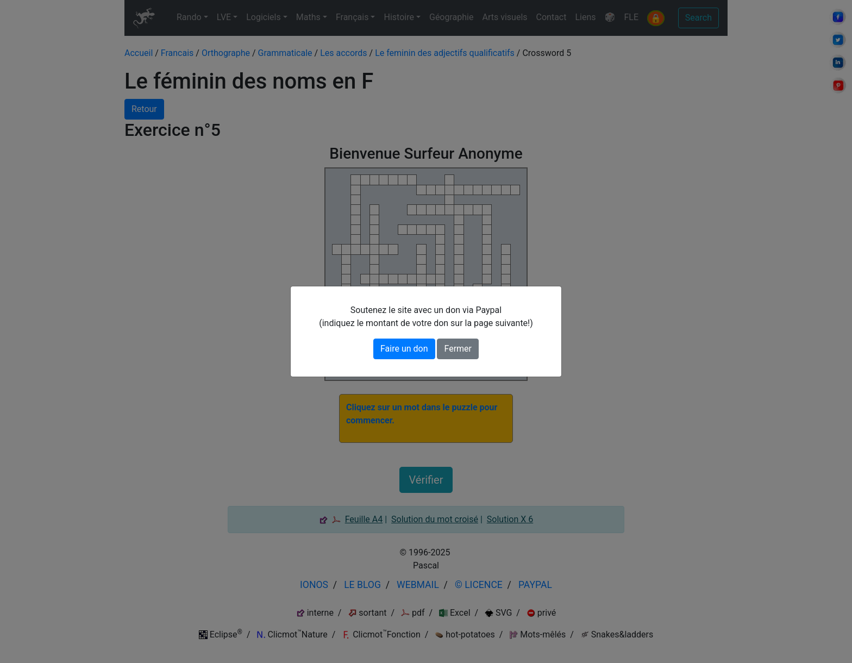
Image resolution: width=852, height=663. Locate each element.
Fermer (458, 348)
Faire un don (404, 348)
